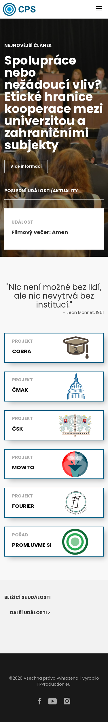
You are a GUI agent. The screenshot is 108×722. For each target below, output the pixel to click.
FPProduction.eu (54, 684)
